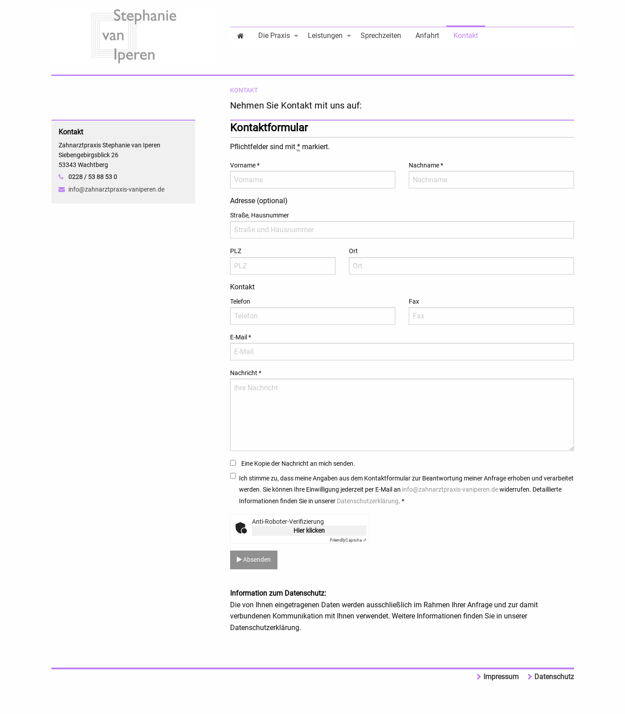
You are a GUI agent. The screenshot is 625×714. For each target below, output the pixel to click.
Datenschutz (554, 676)
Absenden (254, 560)
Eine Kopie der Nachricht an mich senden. (298, 463)
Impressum (501, 676)
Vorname (245, 165)
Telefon (240, 301)
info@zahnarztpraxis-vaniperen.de (450, 489)
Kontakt (465, 35)
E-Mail (240, 337)
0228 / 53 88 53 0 (92, 176)
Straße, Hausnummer (259, 215)
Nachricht (245, 372)
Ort (353, 251)
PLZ (235, 251)
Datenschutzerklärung (367, 501)
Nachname (426, 165)
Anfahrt (427, 35)
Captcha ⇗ (348, 540)
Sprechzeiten (381, 35)
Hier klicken (309, 530)
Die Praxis (274, 35)
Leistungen (325, 35)
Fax (414, 301)
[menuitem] (240, 35)
